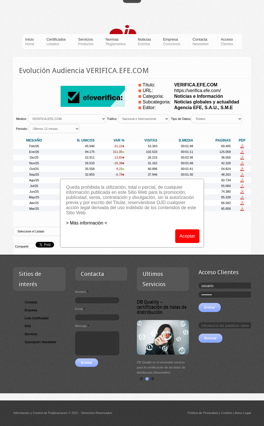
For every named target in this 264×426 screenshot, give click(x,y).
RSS (27, 326)
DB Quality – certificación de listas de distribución (162, 307)
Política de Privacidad (202, 413)
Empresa (30, 310)
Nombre (81, 292)
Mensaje (82, 326)
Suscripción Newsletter (40, 342)
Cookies (226, 413)
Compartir (21, 246)
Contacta (30, 302)
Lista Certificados (36, 318)
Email (80, 309)
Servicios (30, 334)
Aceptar (187, 236)
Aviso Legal (243, 413)
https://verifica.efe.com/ (197, 90)
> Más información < (86, 223)
